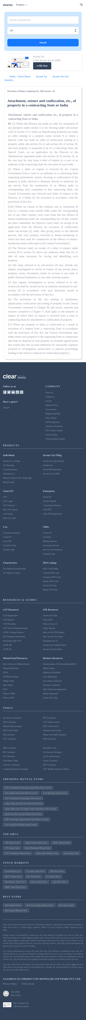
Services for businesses (52, 550)
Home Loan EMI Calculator (55, 735)
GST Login (7, 501)
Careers (48, 401)
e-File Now (42, 65)
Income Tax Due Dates (52, 649)
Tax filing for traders (11, 573)
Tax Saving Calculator (52, 752)
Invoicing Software (51, 545)
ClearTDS (47, 509)
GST (5, 497)
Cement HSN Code (51, 573)
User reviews (50, 409)
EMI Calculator (9, 722)
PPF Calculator (49, 718)
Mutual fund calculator (12, 726)
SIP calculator (9, 735)
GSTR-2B (7, 645)
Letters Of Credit (50, 698)
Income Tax (48, 465)
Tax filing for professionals (14, 569)
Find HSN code (49, 748)
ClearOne (47, 537)
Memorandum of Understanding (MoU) (59, 664)
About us (49, 392)
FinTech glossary (52, 422)
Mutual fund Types (11, 668)
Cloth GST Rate (49, 585)
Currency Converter (11, 765)
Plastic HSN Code (50, 581)
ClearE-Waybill (49, 501)
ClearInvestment (10, 469)
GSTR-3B (7, 649)
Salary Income (49, 628)
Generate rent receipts (52, 730)
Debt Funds (8, 685)
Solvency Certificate (51, 685)
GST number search (51, 722)
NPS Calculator (49, 739)
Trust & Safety (51, 435)
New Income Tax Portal (53, 637)
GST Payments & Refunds (14, 637)
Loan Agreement (50, 677)
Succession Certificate (52, 681)
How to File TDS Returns (54, 632)
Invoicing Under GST (12, 641)
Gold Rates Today (10, 761)
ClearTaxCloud (9, 545)
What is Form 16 (50, 624)
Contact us (49, 397)
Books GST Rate (50, 590)
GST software (9, 505)
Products (22, 4)
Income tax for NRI (51, 474)
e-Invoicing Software (52, 505)
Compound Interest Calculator (15, 769)
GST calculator (9, 739)
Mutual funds (8, 482)
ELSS (5, 672)
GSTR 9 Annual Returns (13, 632)
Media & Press (51, 405)
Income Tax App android (53, 461)
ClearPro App (9, 550)
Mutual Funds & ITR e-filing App (17, 478)
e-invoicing (8, 514)
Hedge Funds (8, 681)
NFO (5, 689)
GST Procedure (9, 624)
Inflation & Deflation (52, 672)
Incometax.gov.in (50, 641)
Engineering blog (52, 414)
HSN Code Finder (50, 569)
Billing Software (50, 541)
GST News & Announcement (15, 628)
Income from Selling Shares (55, 645)
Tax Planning (8, 465)
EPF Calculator (49, 765)
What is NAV (8, 698)
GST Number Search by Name (56, 769)
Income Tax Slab (50, 615)
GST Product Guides (54, 430)
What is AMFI (9, 693)
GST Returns (8, 620)
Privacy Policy (10, 983)
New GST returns (10, 509)
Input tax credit (9, 518)
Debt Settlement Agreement (54, 689)
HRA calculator (9, 748)
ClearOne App (49, 554)
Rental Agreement (50, 693)
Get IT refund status (51, 756)
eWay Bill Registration (52, 514)
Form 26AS (48, 620)
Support (6, 407)
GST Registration (10, 615)
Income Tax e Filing (11, 461)
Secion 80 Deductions (52, 469)
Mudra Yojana (49, 668)
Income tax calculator (12, 718)
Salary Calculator (50, 761)
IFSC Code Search (51, 726)
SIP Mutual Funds (10, 677)
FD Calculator (9, 756)
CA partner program (11, 533)
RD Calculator (9, 752)
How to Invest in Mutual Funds (16, 664)
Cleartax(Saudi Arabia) (55, 439)
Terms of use (28, 983)
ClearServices (9, 474)
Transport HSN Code (52, 577)
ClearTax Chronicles (54, 426)
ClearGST (47, 497)
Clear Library (51, 418)
